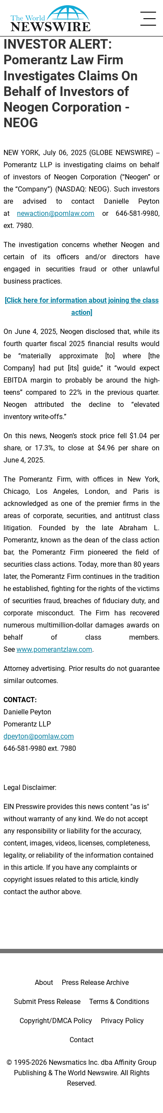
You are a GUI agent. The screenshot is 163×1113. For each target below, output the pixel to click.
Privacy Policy (122, 1021)
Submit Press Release (47, 1001)
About (44, 982)
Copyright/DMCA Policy (56, 1021)
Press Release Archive (95, 982)
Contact (81, 1040)
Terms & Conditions (119, 1001)
